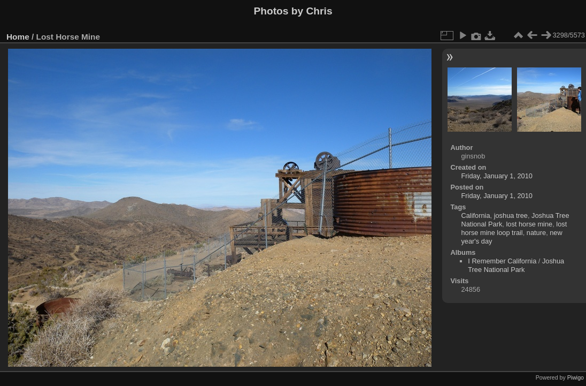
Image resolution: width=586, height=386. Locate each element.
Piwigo (575, 377)
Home (17, 36)
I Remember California (502, 261)
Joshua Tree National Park (516, 265)
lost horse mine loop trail (514, 228)
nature (536, 233)
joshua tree (511, 215)
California (475, 215)
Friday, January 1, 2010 (497, 176)
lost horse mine (529, 224)
